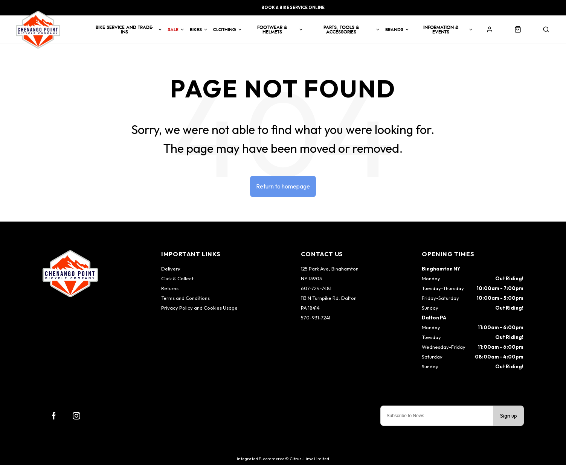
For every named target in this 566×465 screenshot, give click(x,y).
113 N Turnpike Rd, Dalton (329, 298)
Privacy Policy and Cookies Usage (199, 308)
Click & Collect (177, 278)
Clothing (224, 29)
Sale (173, 29)
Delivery (170, 269)
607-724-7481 (316, 288)
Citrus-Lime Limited (309, 458)
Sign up (508, 415)
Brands (394, 29)
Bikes (196, 29)
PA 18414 (310, 308)
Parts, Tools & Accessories (341, 29)
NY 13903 (311, 278)
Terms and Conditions (185, 298)
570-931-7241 (315, 318)
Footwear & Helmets (272, 29)
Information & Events (440, 29)
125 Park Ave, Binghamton (330, 269)
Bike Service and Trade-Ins (124, 29)
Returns (169, 288)
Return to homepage (283, 186)
